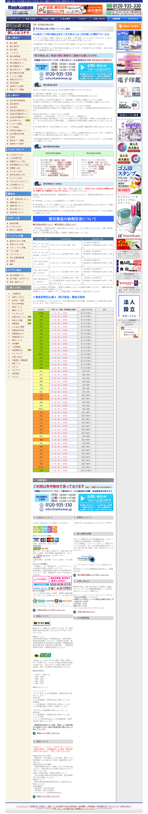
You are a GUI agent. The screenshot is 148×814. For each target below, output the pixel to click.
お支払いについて (43, 555)
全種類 (101, 166)
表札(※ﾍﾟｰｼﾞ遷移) (17, 90)
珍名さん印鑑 (17, 320)
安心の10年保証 (18, 304)
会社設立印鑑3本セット (19, 114)
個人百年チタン (16, 70)
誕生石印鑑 (14, 223)
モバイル (15, 377)
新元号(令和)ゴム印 (17, 175)
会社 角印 (13, 107)
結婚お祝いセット (17, 206)
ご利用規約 (16, 347)
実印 (51, 160)
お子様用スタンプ (17, 185)
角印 (67, 166)
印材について (17, 307)
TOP (34, 24)
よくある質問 (58, 806)
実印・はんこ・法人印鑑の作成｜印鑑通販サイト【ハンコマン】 (74, 808)
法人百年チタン (16, 120)
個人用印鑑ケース (17, 275)
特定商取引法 (17, 350)
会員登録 (15, 373)
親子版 (90, 162)
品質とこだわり (18, 297)
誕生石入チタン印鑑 (17, 241)
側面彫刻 (91, 171)
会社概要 (15, 344)
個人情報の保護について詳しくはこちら (93, 575)
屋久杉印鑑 (14, 83)
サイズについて (18, 314)
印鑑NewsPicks (18, 330)
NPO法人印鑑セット (18, 130)
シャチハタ (14, 53)
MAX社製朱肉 (51, 171)
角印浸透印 (64, 175)
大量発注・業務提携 (20, 360)
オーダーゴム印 (16, 171)
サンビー (107, 164)
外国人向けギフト (17, 80)
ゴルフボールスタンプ (18, 181)
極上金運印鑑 (15, 56)
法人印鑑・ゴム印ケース (19, 279)
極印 (11, 264)
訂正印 (12, 137)
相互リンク (16, 364)
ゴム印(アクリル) (16, 155)
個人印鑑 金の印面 (17, 73)
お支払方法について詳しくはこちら (51, 610)
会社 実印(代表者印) (17, 101)
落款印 (12, 261)
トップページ (22, 806)
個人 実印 (13, 43)
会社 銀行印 (14, 104)
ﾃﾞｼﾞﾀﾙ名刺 (14, 127)
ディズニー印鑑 (16, 76)
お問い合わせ (17, 357)
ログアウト (16, 370)
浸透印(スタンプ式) (17, 161)
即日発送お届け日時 (46, 24)
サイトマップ (17, 354)
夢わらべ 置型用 (16, 230)
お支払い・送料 (18, 300)
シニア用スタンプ (17, 188)
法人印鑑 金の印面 (17, 134)
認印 (63, 160)
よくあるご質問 (18, 327)
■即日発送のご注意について (65, 224)
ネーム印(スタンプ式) (18, 60)
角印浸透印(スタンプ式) (19, 165)
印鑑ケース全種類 (58, 169)
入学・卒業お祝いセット (19, 199)
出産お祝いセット (17, 212)
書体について (17, 310)
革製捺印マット (57, 173)
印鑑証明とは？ (18, 337)
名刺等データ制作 (17, 86)
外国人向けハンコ (19, 317)
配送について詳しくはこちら (48, 733)
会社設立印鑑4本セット (19, 117)
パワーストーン (16, 254)
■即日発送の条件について (43, 224)
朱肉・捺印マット (17, 282)
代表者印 (52, 166)
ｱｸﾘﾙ (97, 162)
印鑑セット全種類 (64, 162)
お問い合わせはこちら (86, 612)
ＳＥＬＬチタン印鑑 (17, 248)
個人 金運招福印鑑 (17, 258)
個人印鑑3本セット (17, 66)
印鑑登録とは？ (18, 334)
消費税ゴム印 (15, 168)
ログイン (15, 367)
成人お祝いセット (17, 209)
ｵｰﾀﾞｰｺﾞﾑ (103, 162)
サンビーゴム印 (16, 178)
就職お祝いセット (17, 202)
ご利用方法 (16, 294)
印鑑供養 (15, 324)
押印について (17, 340)
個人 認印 (13, 50)
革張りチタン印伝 (17, 244)
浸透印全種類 (53, 175)
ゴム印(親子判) (15, 158)
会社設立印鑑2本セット (19, 111)
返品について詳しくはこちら (48, 796)
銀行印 (57, 160)
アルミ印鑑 (14, 251)
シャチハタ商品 (16, 124)
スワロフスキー (16, 227)
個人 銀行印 (14, 46)
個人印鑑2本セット (17, 63)
